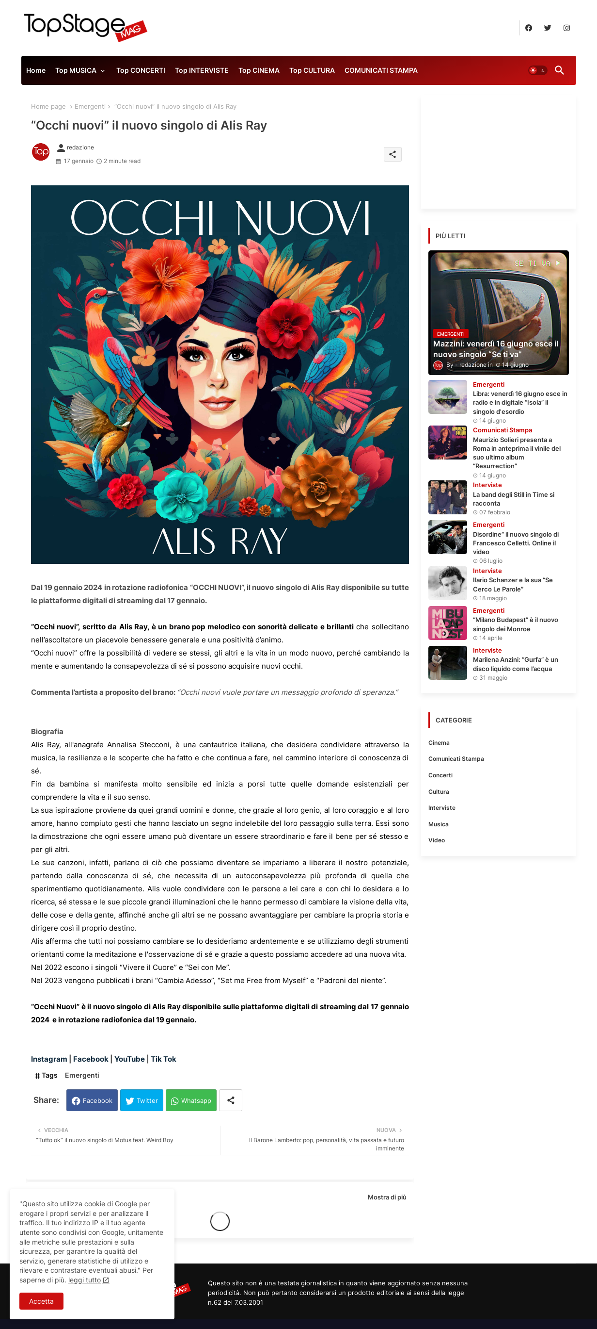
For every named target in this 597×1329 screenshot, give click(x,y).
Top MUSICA (75, 70)
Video (436, 840)
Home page (48, 106)
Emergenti (90, 106)
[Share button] (230, 1100)
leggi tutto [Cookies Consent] (84, 1280)
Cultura (438, 791)
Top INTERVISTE (202, 70)
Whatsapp (196, 1100)
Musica (438, 824)
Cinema (439, 742)
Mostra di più (387, 1197)
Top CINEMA (259, 70)
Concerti (440, 775)
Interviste (442, 807)
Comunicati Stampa (456, 758)
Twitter (147, 1100)
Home (36, 70)
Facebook (97, 1100)
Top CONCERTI (140, 70)
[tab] (35, 73)
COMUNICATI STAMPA (381, 70)
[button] (538, 70)
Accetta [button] (41, 1301)
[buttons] (529, 27)
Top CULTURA (312, 70)
